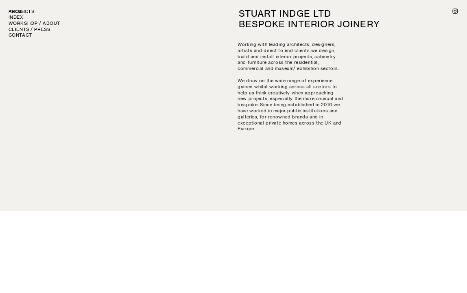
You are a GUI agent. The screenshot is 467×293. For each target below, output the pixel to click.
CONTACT (20, 35)
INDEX (16, 17)
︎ (455, 11)
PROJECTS (24, 11)
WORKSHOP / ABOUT (34, 23)
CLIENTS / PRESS (29, 29)
